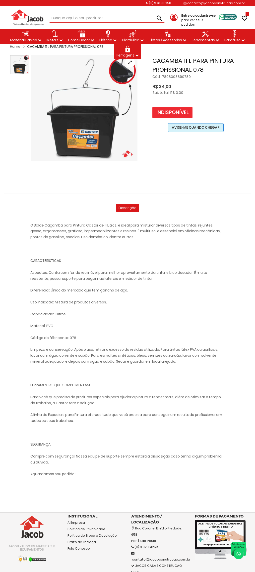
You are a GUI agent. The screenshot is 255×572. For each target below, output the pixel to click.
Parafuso (234, 36)
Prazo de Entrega (81, 542)
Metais (55, 36)
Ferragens (128, 51)
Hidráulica (133, 36)
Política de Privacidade (86, 529)
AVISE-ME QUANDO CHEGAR (196, 127)
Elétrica (108, 36)
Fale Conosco (78, 548)
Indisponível (172, 112)
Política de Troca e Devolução (92, 535)
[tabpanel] (84, 108)
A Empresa (76, 522)
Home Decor (81, 36)
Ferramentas (205, 36)
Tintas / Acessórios (167, 36)
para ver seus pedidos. (198, 20)
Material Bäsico (25, 36)
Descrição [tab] (127, 207)
